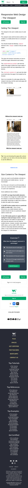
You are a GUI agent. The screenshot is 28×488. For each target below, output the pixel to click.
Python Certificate (14, 445)
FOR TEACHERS (14, 350)
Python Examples (13, 421)
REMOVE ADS (13, 167)
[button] (13, 2)
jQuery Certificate (14, 448)
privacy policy (19, 480)
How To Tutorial (14, 370)
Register (16, 306)
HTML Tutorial (14, 366)
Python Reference (13, 396)
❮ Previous (6, 22)
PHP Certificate (14, 447)
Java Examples (13, 427)
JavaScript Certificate (14, 441)
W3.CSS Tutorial (14, 375)
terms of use (8, 480)
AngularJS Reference (13, 405)
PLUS (14, 339)
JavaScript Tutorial (14, 369)
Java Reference (13, 403)
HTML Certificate (14, 438)
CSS (11, 5)
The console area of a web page (14, 247)
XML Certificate (14, 454)
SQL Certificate (14, 444)
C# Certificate (14, 453)
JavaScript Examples (13, 417)
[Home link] (3, 2)
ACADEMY (13, 469)
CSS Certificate (14, 439)
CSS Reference (13, 391)
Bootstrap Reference (13, 399)
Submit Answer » (13, 266)
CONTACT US (14, 357)
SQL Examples (13, 420)
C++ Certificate (14, 451)
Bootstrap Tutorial (14, 376)
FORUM (11, 466)
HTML (6, 5)
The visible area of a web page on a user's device (15, 251)
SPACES (14, 342)
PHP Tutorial (14, 378)
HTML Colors (13, 402)
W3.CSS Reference (13, 397)
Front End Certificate (14, 442)
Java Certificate (14, 450)
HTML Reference (13, 390)
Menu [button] (8, 2)
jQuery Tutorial (14, 382)
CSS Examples (13, 415)
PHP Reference (13, 400)
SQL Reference (13, 394)
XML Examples (13, 429)
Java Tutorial (14, 379)
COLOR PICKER (14, 312)
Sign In (14, 298)
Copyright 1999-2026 (10, 482)
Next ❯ (23, 22)
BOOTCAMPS (14, 354)
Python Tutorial (14, 373)
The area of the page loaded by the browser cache (15, 260)
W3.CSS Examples (13, 423)
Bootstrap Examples (13, 424)
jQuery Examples (13, 430)
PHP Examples (13, 426)
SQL (25, 5)
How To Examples (13, 418)
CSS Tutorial (14, 367)
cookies (12, 480)
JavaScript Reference (13, 393)
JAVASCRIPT (18, 5)
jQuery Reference (13, 406)
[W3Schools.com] (14, 335)
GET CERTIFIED (14, 346)
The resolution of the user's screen (15, 256)
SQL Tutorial (14, 372)
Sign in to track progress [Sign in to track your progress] (14, 282)
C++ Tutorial (14, 381)
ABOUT (16, 466)
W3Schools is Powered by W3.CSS (15, 484)
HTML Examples (13, 414)
